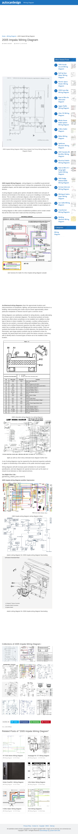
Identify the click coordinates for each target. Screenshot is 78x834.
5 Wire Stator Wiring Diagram (12, 809)
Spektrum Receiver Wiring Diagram (63, 146)
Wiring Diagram (28, 2)
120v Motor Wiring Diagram (36, 782)
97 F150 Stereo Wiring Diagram (13, 755)
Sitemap (52, 826)
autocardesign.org (44, 830)
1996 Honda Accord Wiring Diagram (63, 67)
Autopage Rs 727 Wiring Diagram (38, 755)
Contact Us (35, 826)
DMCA (47, 826)
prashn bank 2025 (55, 830)
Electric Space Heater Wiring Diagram (63, 84)
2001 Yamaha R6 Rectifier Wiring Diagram (64, 154)
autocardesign (11, 2)
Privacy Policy (27, 826)
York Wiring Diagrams (35, 809)
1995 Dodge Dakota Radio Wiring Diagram (63, 181)
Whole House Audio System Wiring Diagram (63, 123)
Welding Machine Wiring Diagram (63, 219)
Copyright (41, 826)
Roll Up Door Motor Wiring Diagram (62, 75)
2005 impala (8, 727)
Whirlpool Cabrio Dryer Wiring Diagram (64, 196)
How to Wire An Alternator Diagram (63, 100)
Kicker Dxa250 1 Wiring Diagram (13, 782)
